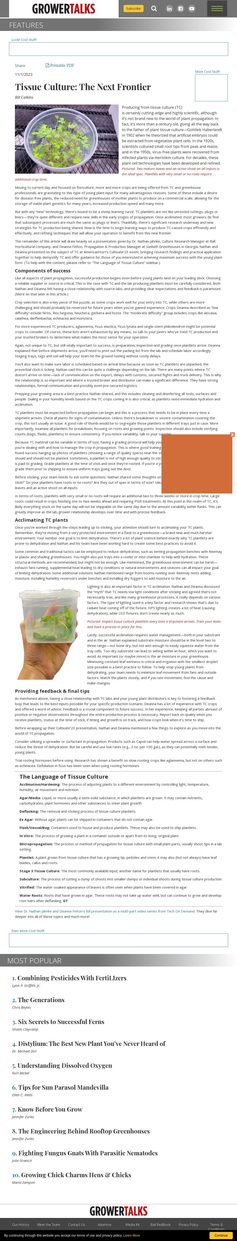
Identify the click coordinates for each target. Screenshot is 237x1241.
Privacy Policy (188, 1224)
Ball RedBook (161, 1224)
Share (20, 65)
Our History (20, 1224)
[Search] (154, 8)
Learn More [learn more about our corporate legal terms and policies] (131, 1235)
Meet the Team (48, 1224)
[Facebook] (180, 8)
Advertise (104, 1224)
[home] (64, 9)
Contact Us (76, 1224)
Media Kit (133, 1224)
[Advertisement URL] (118, 49)
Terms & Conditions (216, 1226)
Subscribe (133, 8)
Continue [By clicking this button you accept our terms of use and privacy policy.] (221, 1235)
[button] (217, 8)
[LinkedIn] (169, 8)
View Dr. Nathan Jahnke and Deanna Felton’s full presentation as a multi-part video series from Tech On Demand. (105, 911)
